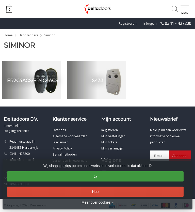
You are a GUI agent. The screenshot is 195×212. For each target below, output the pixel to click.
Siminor (49, 35)
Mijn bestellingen (113, 136)
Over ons (59, 130)
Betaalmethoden (65, 154)
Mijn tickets (109, 142)
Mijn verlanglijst (112, 148)
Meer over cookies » (97, 202)
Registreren (128, 23)
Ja (95, 176)
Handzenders (28, 35)
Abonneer (180, 155)
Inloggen (150, 23)
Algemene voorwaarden (70, 136)
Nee (95, 192)
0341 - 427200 (178, 23)
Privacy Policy (62, 148)
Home (8, 35)
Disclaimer (60, 142)
